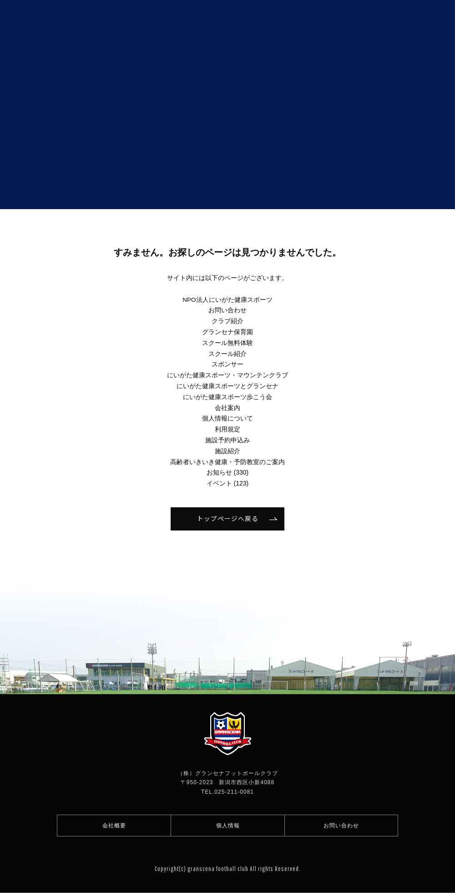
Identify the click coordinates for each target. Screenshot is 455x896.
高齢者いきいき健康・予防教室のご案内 (227, 462)
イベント (219, 483)
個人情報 (228, 827)
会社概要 (114, 827)
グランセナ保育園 (227, 331)
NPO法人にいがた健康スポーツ (227, 299)
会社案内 (227, 407)
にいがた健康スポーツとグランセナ (227, 386)
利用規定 (227, 429)
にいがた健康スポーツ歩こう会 (227, 396)
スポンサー (227, 364)
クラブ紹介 (227, 321)
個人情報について (227, 418)
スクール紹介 (227, 353)
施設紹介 (227, 451)
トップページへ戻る (227, 518)
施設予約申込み (227, 440)
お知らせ (219, 472)
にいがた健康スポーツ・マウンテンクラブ (227, 375)
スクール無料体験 (227, 342)
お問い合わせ (227, 310)
